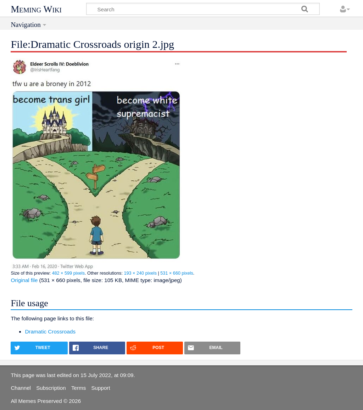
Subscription (51, 388)
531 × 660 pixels (176, 273)
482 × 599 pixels (68, 273)
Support (100, 388)
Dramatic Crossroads (50, 331)
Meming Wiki (36, 9)
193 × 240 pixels (140, 273)
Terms (78, 388)
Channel (21, 388)
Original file (24, 280)
